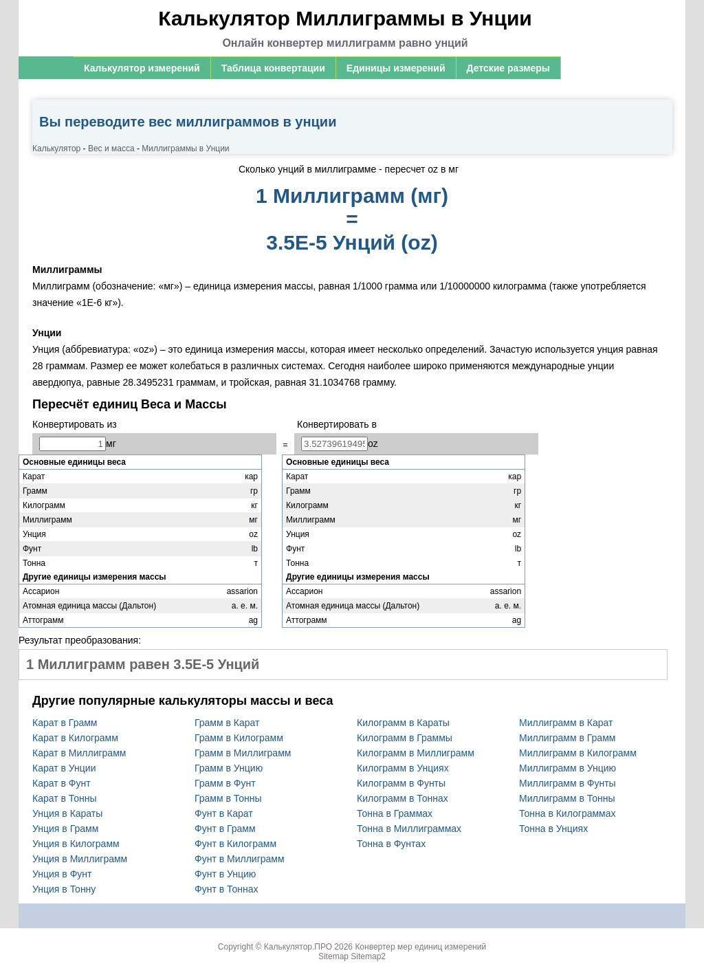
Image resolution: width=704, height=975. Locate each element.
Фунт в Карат (224, 813)
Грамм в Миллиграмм (243, 752)
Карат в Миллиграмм (79, 752)
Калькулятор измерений (142, 68)
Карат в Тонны (64, 798)
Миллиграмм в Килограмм (578, 752)
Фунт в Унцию (225, 873)
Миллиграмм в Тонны (567, 798)
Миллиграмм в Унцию (567, 768)
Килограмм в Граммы (404, 737)
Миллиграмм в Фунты (567, 783)
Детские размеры (508, 68)
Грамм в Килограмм (239, 737)
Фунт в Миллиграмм (240, 858)
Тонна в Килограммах (567, 813)
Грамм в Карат (227, 722)
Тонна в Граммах (394, 813)
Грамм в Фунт (225, 783)
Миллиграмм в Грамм (567, 737)
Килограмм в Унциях (403, 768)
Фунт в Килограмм (235, 843)
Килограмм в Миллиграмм (415, 752)
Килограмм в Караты (403, 722)
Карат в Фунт (61, 783)
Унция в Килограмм (76, 843)
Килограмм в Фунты (401, 783)
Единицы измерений (396, 68)
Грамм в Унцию (229, 768)
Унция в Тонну (64, 889)
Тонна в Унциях (553, 828)
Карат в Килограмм (75, 737)
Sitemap (333, 956)
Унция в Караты (67, 813)
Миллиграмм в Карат (566, 722)
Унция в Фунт (61, 873)
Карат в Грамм (64, 722)
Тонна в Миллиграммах (409, 828)
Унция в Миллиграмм (79, 858)
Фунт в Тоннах (226, 889)
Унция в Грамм (65, 828)
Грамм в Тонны (228, 798)
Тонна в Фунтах (391, 843)
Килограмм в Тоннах (402, 798)
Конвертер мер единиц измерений (420, 947)
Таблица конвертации (273, 68)
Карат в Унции (64, 768)
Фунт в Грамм (225, 828)
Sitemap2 (368, 956)
